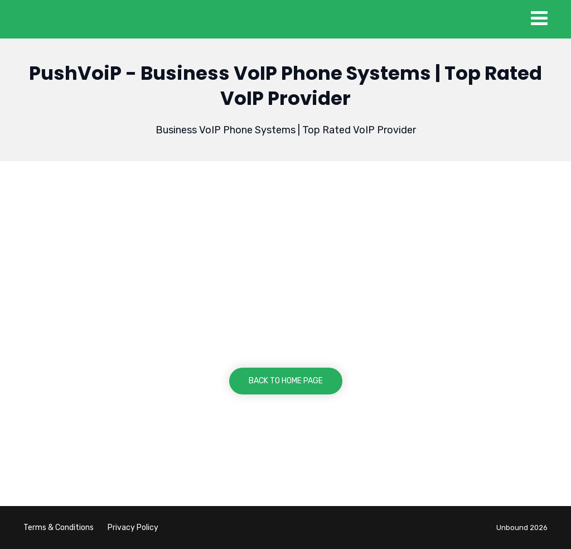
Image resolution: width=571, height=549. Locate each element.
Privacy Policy (133, 527)
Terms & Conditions (58, 527)
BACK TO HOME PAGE (286, 381)
